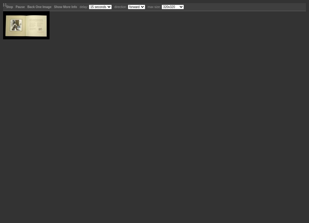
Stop (10, 7)
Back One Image (39, 7)
